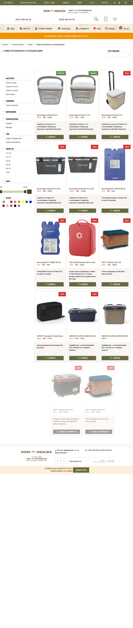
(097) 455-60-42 (23, 19)
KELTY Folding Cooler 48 (111, 262)
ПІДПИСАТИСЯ (81, 470)
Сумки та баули (12, 90)
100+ (8, 172)
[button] (17, 78)
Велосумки (10, 94)
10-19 (8, 157)
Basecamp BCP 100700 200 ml (113, 189)
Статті (92, 3)
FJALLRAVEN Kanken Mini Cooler (82, 262)
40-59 (8, 165)
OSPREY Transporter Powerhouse (50, 336)
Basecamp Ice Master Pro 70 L (49, 189)
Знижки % (66, 3)
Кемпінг (9, 123)
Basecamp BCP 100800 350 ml (49, 262)
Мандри (9, 127)
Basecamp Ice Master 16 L (79, 115)
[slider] (25, 191)
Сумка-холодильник (14, 138)
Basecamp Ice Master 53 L (112, 115)
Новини (79, 3)
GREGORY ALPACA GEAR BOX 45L (82, 336)
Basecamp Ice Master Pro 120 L (81, 189)
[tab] (17, 78)
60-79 (8, 168)
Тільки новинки (12, 105)
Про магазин (8, 3)
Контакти (105, 3)
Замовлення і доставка (28, 3)
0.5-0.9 (8, 153)
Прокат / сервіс (49, 3)
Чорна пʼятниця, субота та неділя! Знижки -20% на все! (66, 36)
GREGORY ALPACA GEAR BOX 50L (115, 336)
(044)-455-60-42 (67, 19)
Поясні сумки (11, 83)
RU (126, 3)
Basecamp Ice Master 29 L (47, 115)
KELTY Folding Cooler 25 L (63, 410)
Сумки (30, 45)
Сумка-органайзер (13, 142)
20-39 (8, 161)
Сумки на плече (12, 86)
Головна (5, 45)
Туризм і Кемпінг (18, 45)
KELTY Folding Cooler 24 (95, 410)
